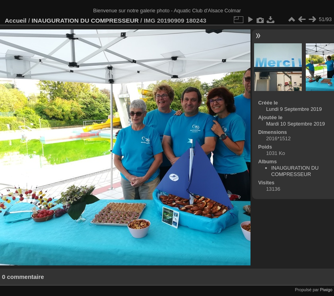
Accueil (16, 20)
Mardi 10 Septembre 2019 (295, 124)
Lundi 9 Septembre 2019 (294, 109)
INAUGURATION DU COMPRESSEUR (84, 20)
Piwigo (326, 289)
